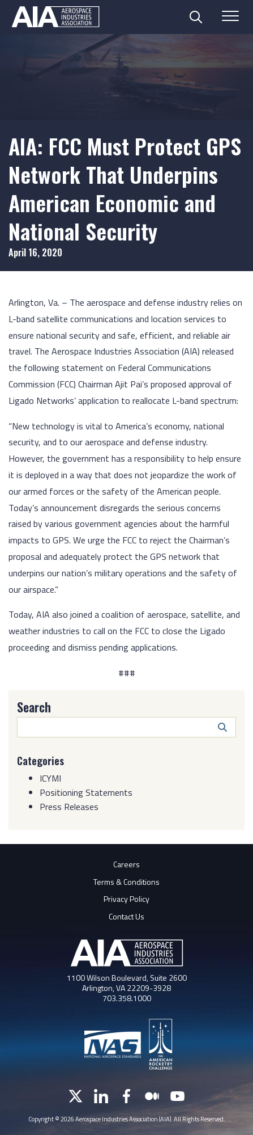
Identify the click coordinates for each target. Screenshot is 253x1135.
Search (34, 707)
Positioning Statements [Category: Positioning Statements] (86, 792)
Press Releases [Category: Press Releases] (69, 806)
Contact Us (126, 916)
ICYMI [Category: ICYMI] (50, 778)
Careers (126, 864)
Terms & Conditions (126, 882)
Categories (40, 760)
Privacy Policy (126, 899)
